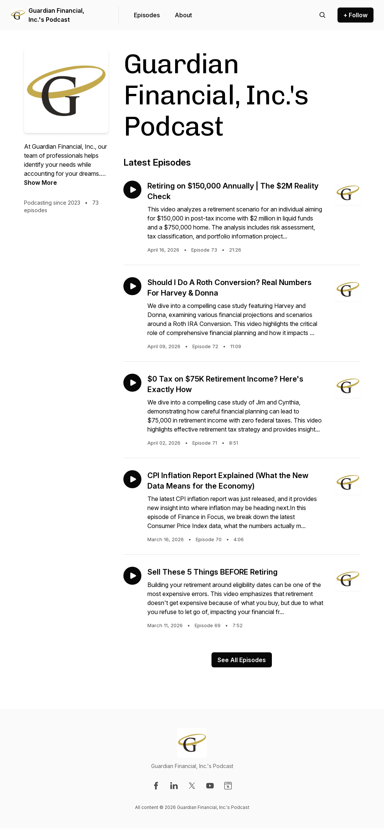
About (183, 15)
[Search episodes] (323, 15)
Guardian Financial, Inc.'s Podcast (56, 15)
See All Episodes (242, 660)
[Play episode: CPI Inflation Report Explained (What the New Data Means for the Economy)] (132, 479)
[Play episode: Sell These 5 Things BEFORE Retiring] (132, 576)
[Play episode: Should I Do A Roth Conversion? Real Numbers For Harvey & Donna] (132, 286)
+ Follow (356, 15)
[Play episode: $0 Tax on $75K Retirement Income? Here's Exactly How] (132, 383)
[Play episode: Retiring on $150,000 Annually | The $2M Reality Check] (132, 190)
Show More (40, 182)
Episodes (147, 15)
